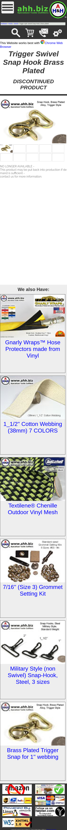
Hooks (10, 24)
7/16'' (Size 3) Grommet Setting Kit (33, 590)
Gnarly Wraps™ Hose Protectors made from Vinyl (32, 349)
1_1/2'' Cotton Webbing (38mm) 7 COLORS (32, 427)
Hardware (4, 24)
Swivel (16, 24)
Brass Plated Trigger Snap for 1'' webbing (33, 753)
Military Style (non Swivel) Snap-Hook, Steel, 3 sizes (33, 675)
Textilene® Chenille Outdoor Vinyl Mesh (33, 508)
